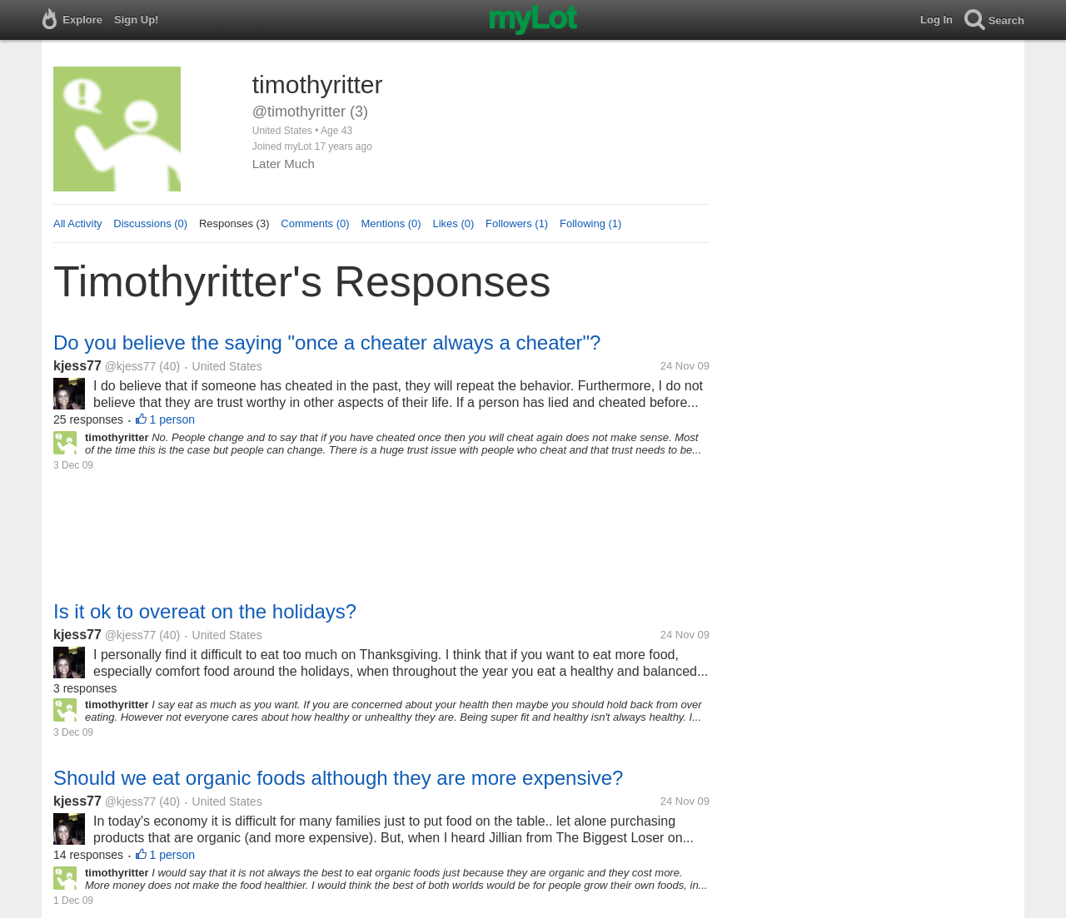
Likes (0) (453, 223)
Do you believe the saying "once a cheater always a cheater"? (326, 342)
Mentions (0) (391, 223)
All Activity (77, 223)
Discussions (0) (150, 223)
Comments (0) (315, 223)
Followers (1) (517, 223)
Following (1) (590, 223)
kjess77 (77, 366)
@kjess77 (131, 366)
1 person (172, 419)
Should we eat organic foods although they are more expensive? (338, 778)
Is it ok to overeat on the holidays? (204, 611)
